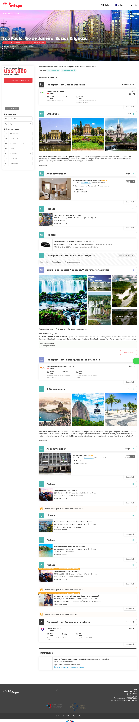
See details (130, 107)
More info (43, 165)
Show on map (86, 183)
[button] (43, 134)
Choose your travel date (18, 80)
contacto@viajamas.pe (128, 700)
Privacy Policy (78, 716)
